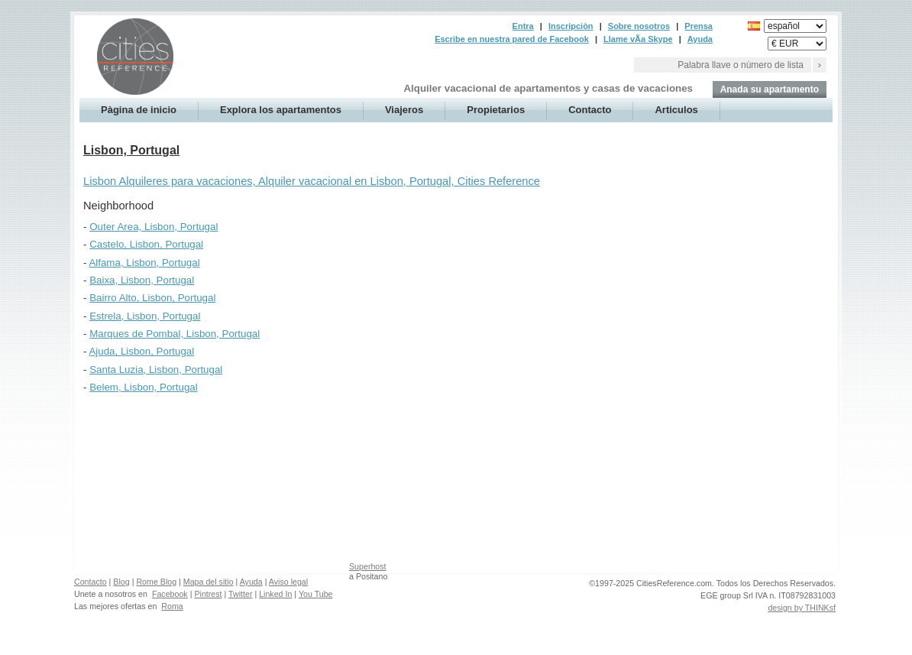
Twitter (240, 593)
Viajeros (404, 109)
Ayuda (700, 39)
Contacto (589, 109)
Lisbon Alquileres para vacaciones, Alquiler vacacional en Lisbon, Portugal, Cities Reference (311, 181)
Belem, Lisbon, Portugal (143, 387)
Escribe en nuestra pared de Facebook (512, 39)
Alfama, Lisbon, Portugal (144, 262)
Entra (523, 26)
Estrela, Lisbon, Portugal (144, 316)
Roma (172, 606)
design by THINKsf (802, 607)
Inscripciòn (570, 26)
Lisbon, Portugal (131, 150)
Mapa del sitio (208, 581)
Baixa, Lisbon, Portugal (141, 280)
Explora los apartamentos (280, 109)
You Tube (316, 593)
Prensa (698, 26)
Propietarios (496, 109)
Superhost (367, 566)
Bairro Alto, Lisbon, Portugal (152, 297)
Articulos (676, 109)
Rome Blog (156, 581)
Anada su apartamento (769, 89)
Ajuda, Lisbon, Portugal (141, 351)
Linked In (275, 593)
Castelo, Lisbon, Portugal (146, 244)
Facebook (170, 593)
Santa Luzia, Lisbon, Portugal (155, 369)
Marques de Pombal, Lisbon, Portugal (174, 333)
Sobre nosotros (639, 26)
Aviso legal (288, 581)
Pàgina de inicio (138, 109)
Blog (121, 581)
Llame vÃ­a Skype (638, 39)
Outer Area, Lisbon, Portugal (153, 226)
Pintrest (208, 593)
